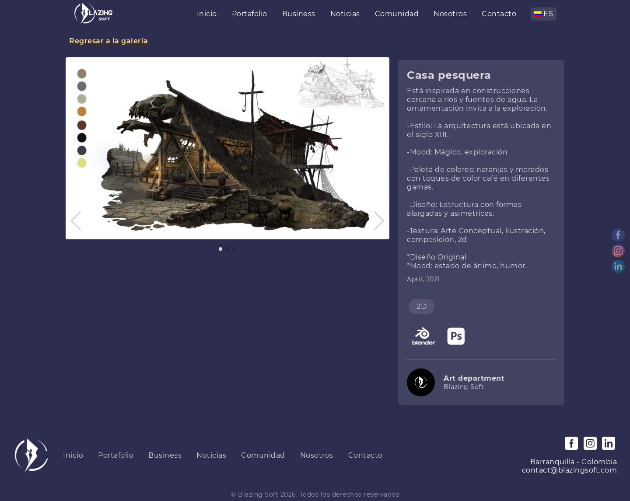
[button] (76, 221)
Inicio (207, 14)
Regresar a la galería (108, 41)
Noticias (345, 14)
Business (298, 14)
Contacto (499, 14)
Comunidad (397, 14)
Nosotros (450, 14)
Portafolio (249, 14)
